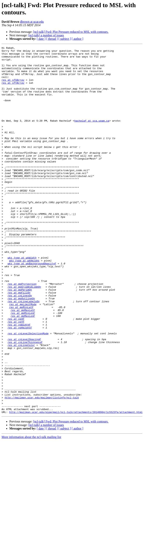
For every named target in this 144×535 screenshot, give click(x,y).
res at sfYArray (13, 90)
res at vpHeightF (20, 384)
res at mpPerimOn (20, 338)
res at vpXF (16, 373)
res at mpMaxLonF (23, 370)
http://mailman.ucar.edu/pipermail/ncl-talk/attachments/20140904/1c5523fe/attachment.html (75, 485)
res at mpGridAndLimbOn (24, 335)
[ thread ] (52, 38)
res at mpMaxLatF (23, 363)
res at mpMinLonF (23, 366)
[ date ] (41, 38)
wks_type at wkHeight (24, 303)
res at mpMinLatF (21, 359)
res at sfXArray (13, 87)
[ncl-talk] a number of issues (46, 35)
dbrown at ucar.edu (32, 21)
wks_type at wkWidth (22, 300)
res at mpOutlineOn (21, 349)
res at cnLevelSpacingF (24, 398)
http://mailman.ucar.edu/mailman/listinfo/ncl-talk (42, 468)
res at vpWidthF (19, 380)
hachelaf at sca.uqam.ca (91, 136)
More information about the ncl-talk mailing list (31, 510)
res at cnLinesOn (20, 345)
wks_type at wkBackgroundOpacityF (32, 307)
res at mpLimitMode (22, 356)
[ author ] (77, 38)
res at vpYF (16, 377)
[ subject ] (64, 38)
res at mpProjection (22, 331)
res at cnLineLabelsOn (23, 352)
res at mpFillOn (19, 342)
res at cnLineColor (21, 405)
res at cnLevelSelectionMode (28, 391)
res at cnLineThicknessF (25, 401)
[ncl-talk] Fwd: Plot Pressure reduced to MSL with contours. (70, 31)
